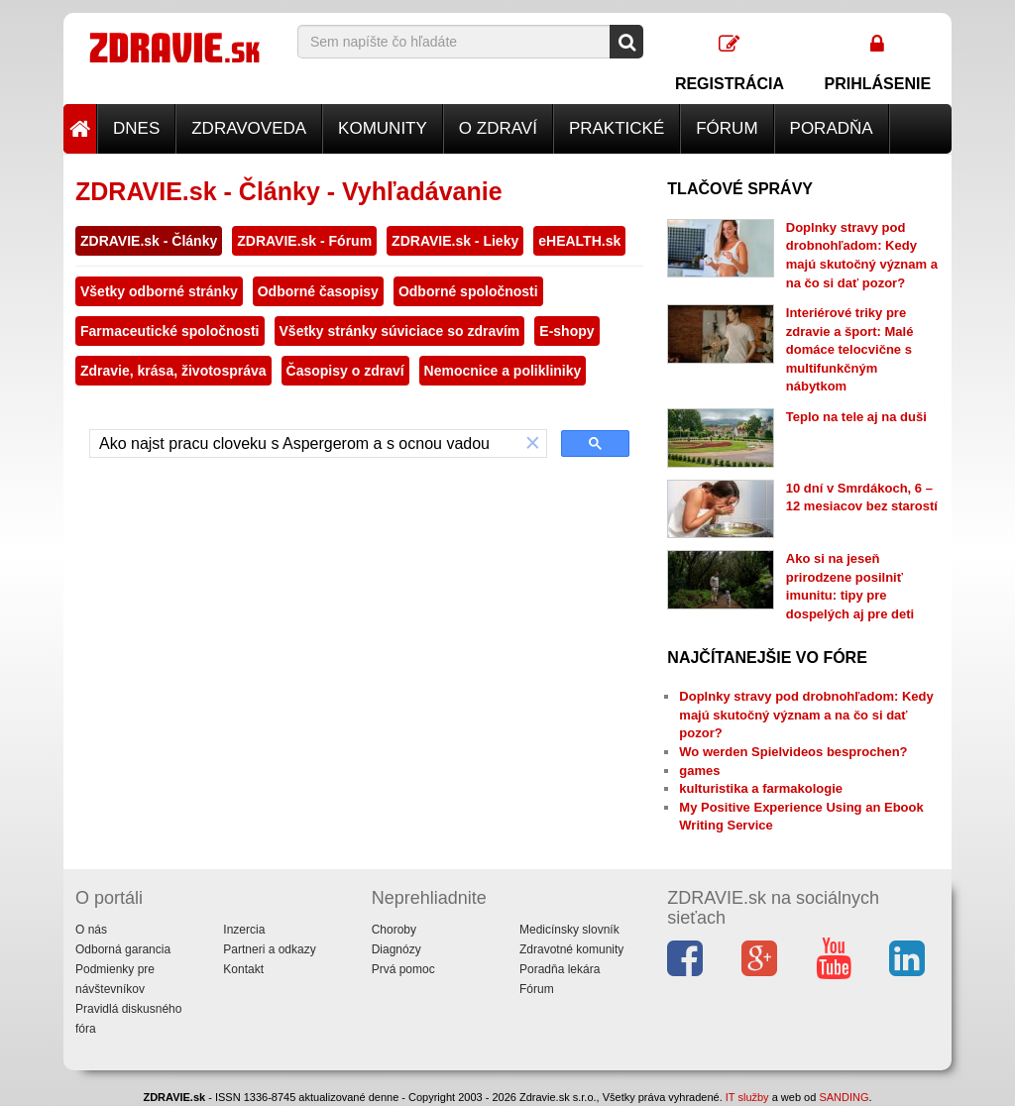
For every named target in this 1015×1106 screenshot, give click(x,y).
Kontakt (243, 969)
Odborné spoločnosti (468, 291)
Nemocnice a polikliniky (503, 371)
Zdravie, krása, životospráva (173, 371)
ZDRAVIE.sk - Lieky (455, 241)
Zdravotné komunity (571, 949)
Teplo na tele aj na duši (856, 416)
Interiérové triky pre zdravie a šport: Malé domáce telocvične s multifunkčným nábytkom (850, 349)
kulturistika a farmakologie (761, 788)
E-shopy (566, 331)
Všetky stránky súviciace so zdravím (400, 331)
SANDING (843, 1097)
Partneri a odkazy (269, 949)
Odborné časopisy (318, 291)
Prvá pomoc (403, 969)
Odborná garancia (122, 949)
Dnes (136, 128)
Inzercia (244, 930)
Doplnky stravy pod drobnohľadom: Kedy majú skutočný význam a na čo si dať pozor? (806, 714)
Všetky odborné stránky (159, 291)
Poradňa (831, 128)
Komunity (382, 128)
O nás (91, 930)
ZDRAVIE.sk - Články (148, 241)
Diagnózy (396, 949)
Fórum (726, 128)
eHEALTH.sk (579, 241)
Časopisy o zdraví (345, 371)
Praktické (616, 128)
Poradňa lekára (559, 969)
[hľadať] (304, 444)
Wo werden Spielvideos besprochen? (793, 751)
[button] (533, 443)
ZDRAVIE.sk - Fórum (304, 241)
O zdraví (498, 128)
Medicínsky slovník (569, 930)
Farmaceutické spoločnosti (170, 331)
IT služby (747, 1097)
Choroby (394, 930)
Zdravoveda (248, 128)
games (699, 770)
